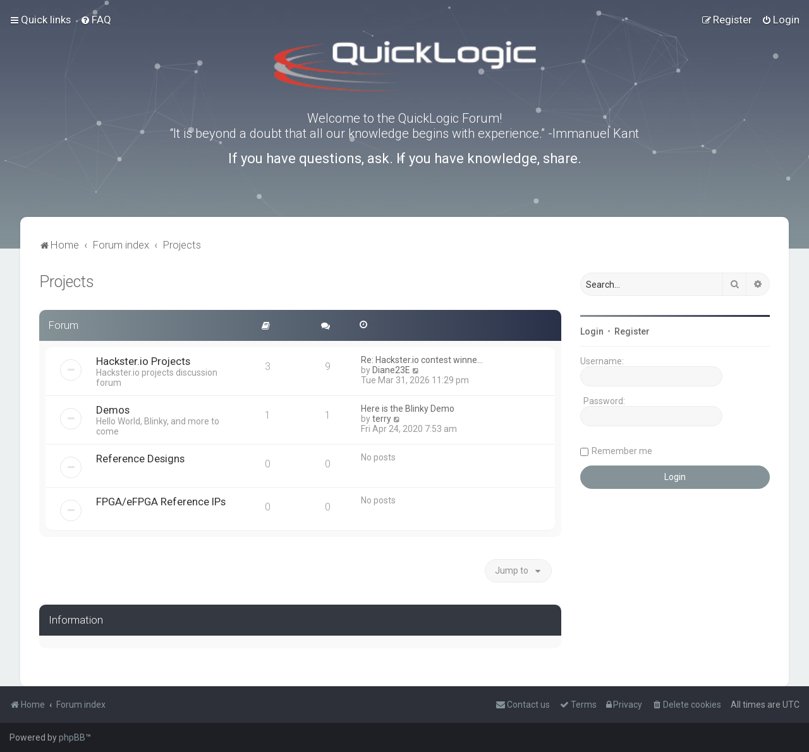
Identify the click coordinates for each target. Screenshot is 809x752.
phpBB (72, 737)
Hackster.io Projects (143, 361)
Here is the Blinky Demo (407, 409)
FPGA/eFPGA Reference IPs (161, 501)
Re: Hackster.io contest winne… (422, 360)
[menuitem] (95, 19)
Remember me (622, 451)
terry (381, 419)
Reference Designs (140, 458)
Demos (113, 410)
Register (632, 331)
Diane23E (391, 370)
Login (592, 331)
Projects (66, 282)
